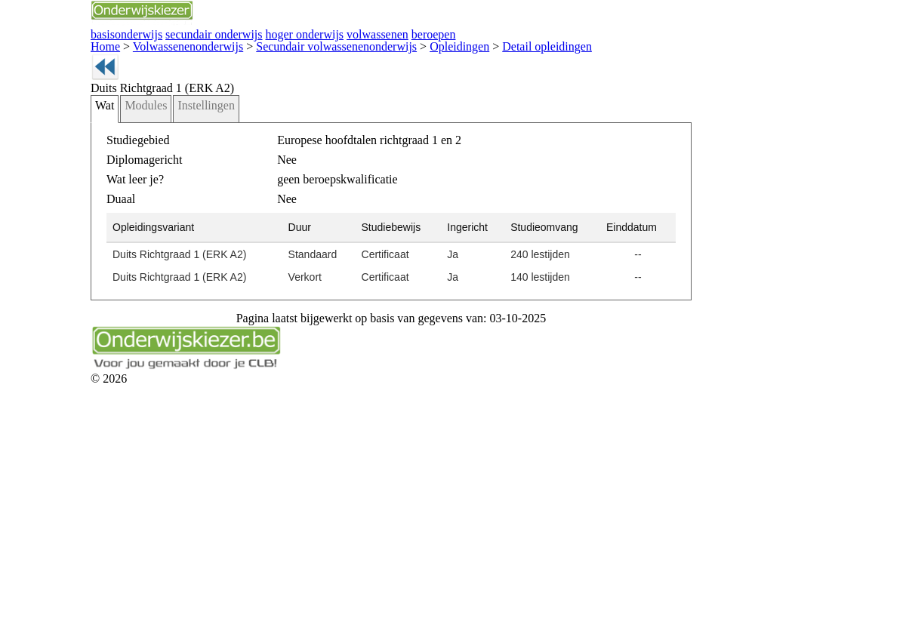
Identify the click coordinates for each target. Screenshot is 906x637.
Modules (181, 227)
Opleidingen (329, 114)
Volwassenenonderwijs (158, 114)
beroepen (741, 51)
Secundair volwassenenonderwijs (252, 114)
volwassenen (642, 51)
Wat (145, 227)
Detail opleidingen (383, 114)
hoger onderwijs (527, 51)
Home (106, 114)
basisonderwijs (266, 51)
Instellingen (233, 227)
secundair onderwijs (395, 51)
